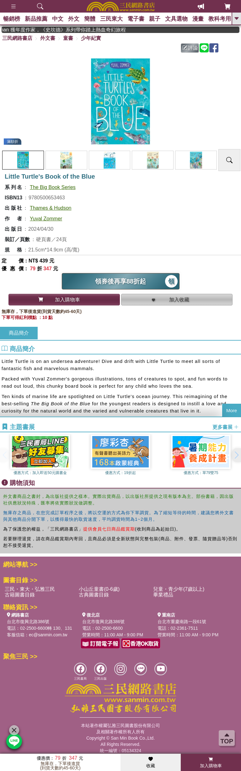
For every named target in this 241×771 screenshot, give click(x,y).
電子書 (135, 19)
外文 (73, 19)
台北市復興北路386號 (28, 621)
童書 (68, 38)
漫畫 (198, 19)
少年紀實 (91, 38)
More (231, 410)
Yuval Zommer (46, 218)
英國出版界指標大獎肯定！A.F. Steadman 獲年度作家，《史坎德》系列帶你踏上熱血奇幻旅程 (89, 29)
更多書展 (225, 427)
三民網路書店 (17, 38)
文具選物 (176, 19)
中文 (57, 19)
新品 (36, 19)
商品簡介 (19, 333)
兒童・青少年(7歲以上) (179, 589)
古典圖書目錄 (94, 594)
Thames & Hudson (51, 208)
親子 (154, 19)
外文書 (47, 38)
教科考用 (219, 19)
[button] (236, 455)
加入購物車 (211, 762)
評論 (190, 48)
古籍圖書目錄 (20, 594)
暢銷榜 (11, 19)
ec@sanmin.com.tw (48, 634)
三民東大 (111, 19)
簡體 (89, 19)
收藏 (150, 762)
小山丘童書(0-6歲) (99, 589)
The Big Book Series (53, 187)
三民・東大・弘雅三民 (30, 589)
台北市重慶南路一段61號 (182, 621)
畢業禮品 (163, 594)
